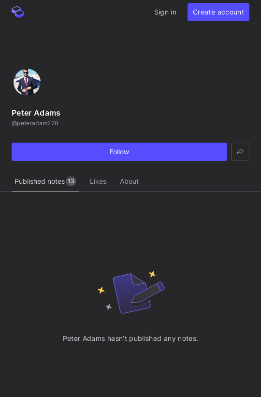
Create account (218, 12)
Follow (119, 151)
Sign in (165, 12)
